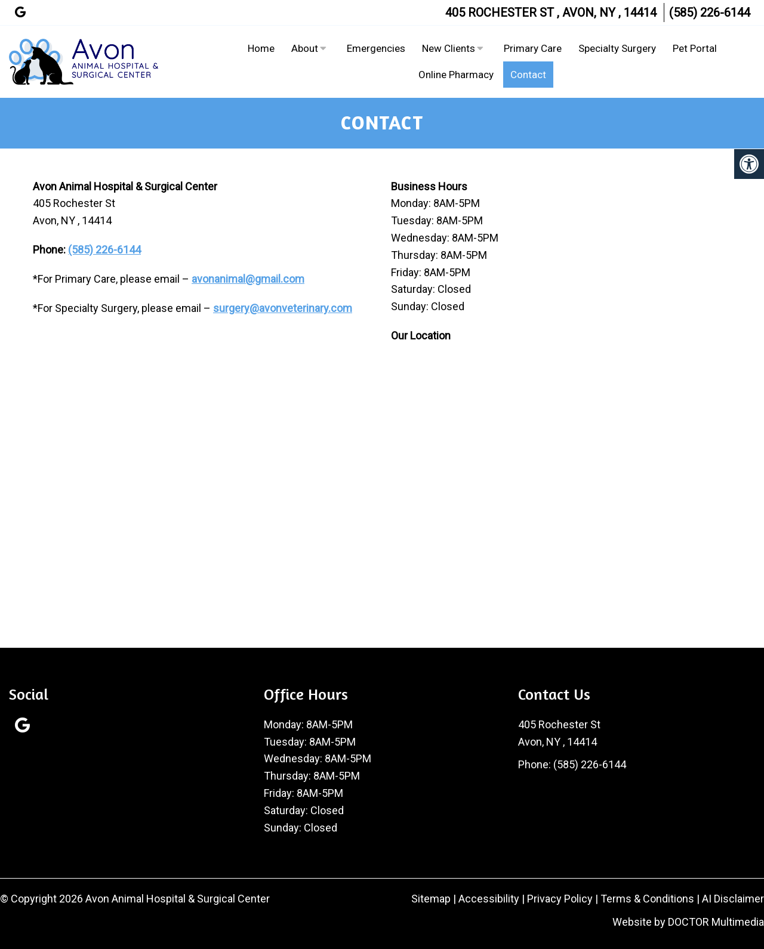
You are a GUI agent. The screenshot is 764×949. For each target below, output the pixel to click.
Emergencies (376, 48)
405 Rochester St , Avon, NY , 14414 (551, 12)
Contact (528, 75)
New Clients (448, 48)
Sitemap (431, 898)
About (304, 48)
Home (261, 48)
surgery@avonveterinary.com (282, 308)
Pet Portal (695, 48)
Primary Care (533, 48)
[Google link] (20, 12)
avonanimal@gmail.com (248, 279)
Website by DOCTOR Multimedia (688, 922)
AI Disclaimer (733, 898)
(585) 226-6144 (709, 12)
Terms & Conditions (648, 898)
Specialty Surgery (617, 48)
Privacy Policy (561, 898)
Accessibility (488, 898)
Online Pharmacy (456, 75)
